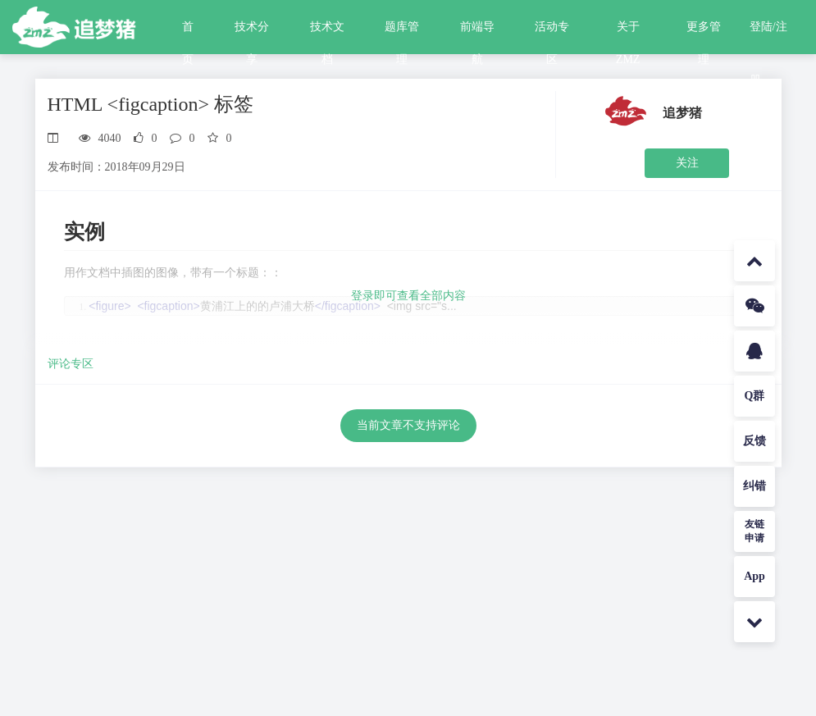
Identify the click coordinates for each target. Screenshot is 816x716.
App (754, 576)
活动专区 (552, 32)
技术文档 (327, 32)
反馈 (754, 441)
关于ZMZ (628, 32)
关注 (687, 163)
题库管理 (402, 32)
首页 (188, 32)
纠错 (754, 486)
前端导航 (477, 32)
